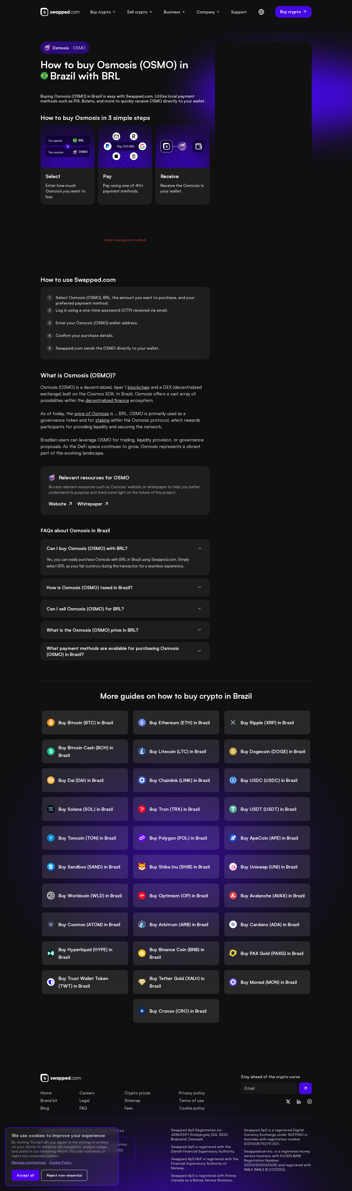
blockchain (139, 387)
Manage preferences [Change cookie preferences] (29, 1162)
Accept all (25, 1175)
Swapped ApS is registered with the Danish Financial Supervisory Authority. (203, 1148)
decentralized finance (107, 400)
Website (61, 503)
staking (102, 420)
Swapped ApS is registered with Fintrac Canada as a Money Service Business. (204, 1177)
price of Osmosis (91, 413)
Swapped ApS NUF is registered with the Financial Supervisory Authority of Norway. (205, 1163)
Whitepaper (93, 503)
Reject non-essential (64, 1175)
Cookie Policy (60, 1162)
